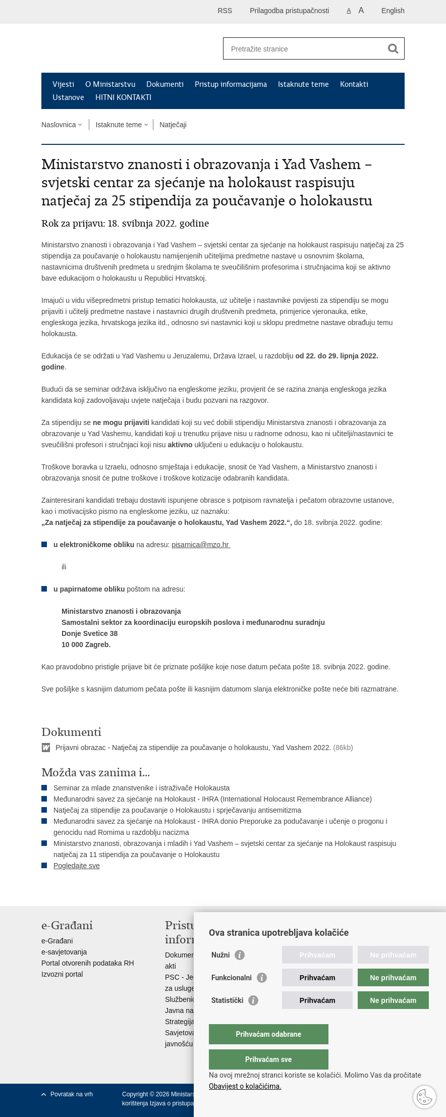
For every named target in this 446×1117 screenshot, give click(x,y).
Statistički (227, 1021)
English (393, 11)
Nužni (220, 975)
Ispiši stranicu (46, 890)
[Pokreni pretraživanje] (393, 48)
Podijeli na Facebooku (68, 890)
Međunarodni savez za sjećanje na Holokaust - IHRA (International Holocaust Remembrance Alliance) (212, 799)
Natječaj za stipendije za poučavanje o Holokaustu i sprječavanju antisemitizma (177, 810)
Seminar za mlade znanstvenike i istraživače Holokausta (141, 788)
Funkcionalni (231, 998)
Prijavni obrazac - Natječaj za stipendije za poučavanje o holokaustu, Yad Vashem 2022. (193, 747)
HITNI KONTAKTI (123, 97)
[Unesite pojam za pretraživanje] (303, 48)
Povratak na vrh (71, 1094)
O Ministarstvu (110, 84)
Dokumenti (165, 84)
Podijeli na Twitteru (90, 890)
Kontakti (354, 84)
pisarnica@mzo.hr (201, 545)
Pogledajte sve (76, 866)
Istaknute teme (303, 84)
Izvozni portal (62, 974)
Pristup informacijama (231, 84)
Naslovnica (58, 125)
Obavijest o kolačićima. (245, 1086)
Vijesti (63, 84)
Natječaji (173, 125)
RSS (224, 11)
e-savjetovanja (64, 952)
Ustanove (68, 97)
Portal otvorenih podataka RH (87, 963)
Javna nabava (187, 1010)
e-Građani (57, 941)
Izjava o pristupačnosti (180, 1103)
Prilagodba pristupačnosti (289, 11)
